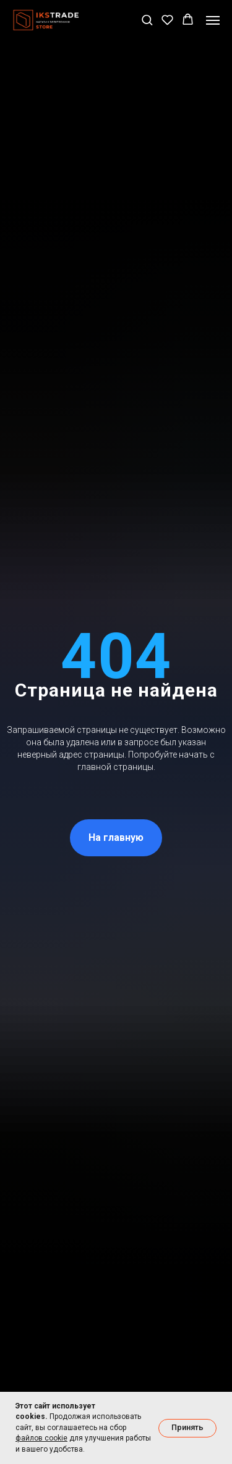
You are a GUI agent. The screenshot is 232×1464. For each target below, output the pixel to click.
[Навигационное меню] (213, 20)
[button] (147, 19)
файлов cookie (41, 1438)
